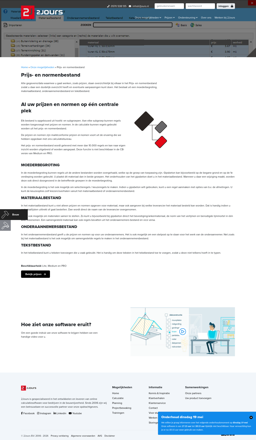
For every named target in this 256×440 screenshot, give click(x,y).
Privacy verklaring (60, 435)
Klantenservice (157, 403)
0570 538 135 (116, 6)
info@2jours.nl (139, 6)
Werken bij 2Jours (225, 17)
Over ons (206, 17)
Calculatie (118, 398)
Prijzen (170, 17)
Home (24, 67)
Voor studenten (157, 413)
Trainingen (118, 413)
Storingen (154, 422)
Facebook (28, 413)
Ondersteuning (188, 17)
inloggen (225, 6)
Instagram (44, 413)
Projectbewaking (121, 408)
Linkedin (60, 413)
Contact (153, 408)
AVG (100, 435)
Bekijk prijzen (33, 274)
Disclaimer (109, 435)
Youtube (75, 413)
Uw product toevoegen (198, 398)
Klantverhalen (157, 398)
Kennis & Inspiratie (159, 393)
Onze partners (193, 393)
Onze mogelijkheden (148, 17)
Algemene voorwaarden (83, 435)
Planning (117, 403)
